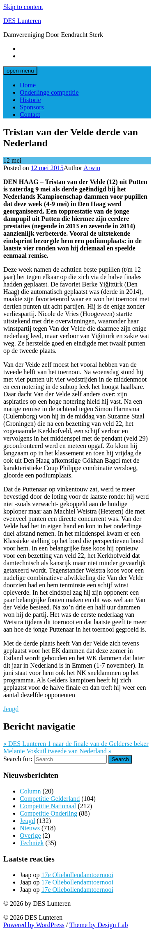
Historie (30, 99)
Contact (30, 114)
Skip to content (23, 6)
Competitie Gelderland (50, 798)
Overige (30, 835)
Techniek (32, 842)
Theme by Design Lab (98, 924)
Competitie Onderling (48, 813)
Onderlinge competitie (49, 92)
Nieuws (30, 828)
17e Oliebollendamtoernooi (77, 874)
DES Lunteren (22, 20)
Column (30, 791)
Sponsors (32, 107)
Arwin (91, 167)
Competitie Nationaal (48, 805)
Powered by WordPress (33, 924)
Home (28, 85)
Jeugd (10, 708)
